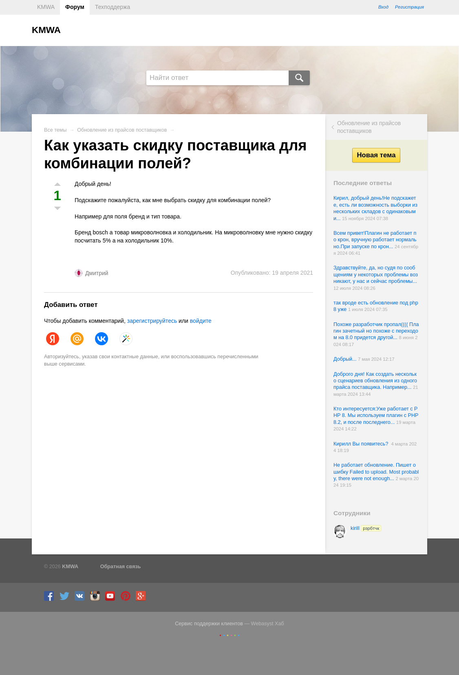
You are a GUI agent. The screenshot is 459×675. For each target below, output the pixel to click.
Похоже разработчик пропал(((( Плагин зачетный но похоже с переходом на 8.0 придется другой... (376, 331)
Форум (74, 7)
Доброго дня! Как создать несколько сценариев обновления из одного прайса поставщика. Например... (375, 380)
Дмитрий (96, 273)
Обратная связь (120, 566)
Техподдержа (112, 7)
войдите (201, 321)
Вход (383, 6)
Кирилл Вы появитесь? (362, 444)
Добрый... (345, 359)
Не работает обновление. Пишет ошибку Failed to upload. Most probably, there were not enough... (376, 471)
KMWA (46, 7)
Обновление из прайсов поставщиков (369, 127)
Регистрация (409, 6)
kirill (366, 528)
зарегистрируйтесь (152, 321)
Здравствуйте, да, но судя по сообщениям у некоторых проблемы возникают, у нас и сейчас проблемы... (375, 274)
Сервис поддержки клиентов (209, 623)
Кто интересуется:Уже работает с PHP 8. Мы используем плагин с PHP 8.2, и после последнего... (375, 415)
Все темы (55, 130)
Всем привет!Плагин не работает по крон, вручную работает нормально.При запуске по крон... (375, 239)
